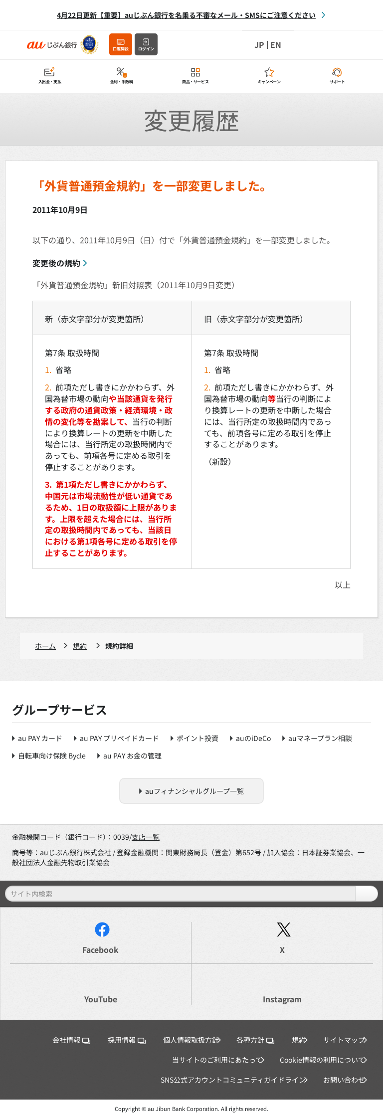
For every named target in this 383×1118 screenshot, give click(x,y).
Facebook (100, 949)
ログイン (146, 48)
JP (259, 45)
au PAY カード (40, 738)
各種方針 (255, 1040)
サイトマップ (344, 1040)
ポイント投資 (197, 738)
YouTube (100, 999)
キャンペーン (269, 82)
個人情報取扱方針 (191, 1040)
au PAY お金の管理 (132, 755)
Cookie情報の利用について (322, 1060)
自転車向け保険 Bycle (52, 755)
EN (275, 45)
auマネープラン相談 (320, 738)
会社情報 (71, 1040)
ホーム (45, 646)
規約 (80, 646)
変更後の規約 (56, 263)
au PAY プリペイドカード (119, 738)
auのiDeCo (253, 738)
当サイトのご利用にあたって (217, 1060)
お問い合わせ (344, 1080)
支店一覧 (146, 837)
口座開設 (121, 48)
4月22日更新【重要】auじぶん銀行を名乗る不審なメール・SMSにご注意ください (186, 15)
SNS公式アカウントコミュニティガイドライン (233, 1080)
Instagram (282, 999)
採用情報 (127, 1040)
